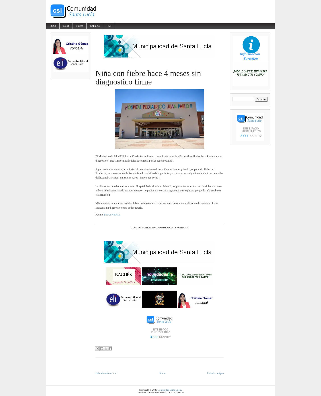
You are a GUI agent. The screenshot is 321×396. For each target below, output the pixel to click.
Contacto (95, 25)
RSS (109, 25)
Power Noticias (112, 214)
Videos (79, 25)
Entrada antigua (215, 373)
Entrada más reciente (106, 373)
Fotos (66, 25)
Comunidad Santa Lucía (169, 389)
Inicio (53, 25)
